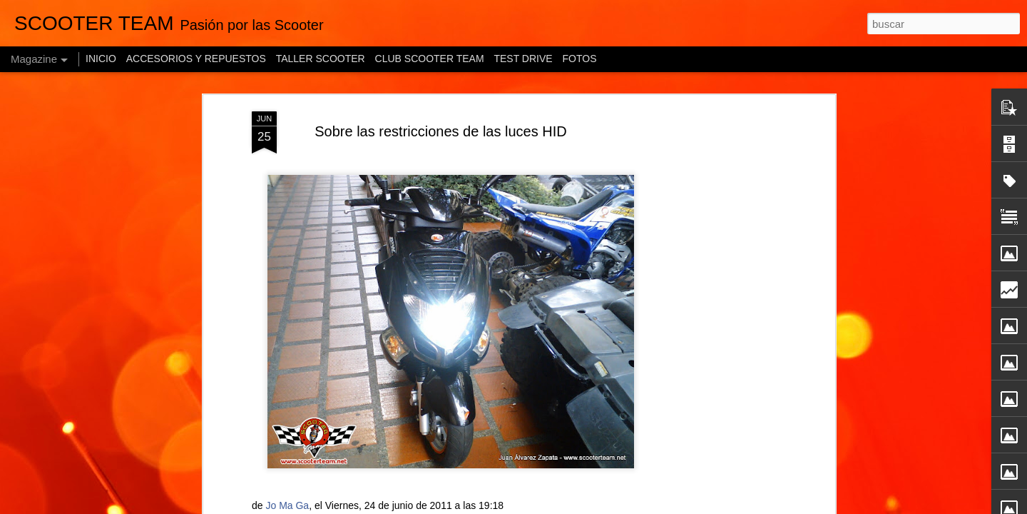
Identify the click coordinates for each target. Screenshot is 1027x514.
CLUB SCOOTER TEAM (429, 58)
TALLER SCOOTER (320, 58)
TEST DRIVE (523, 58)
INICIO (101, 58)
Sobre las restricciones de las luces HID (440, 131)
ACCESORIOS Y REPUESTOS (196, 58)
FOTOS (580, 58)
